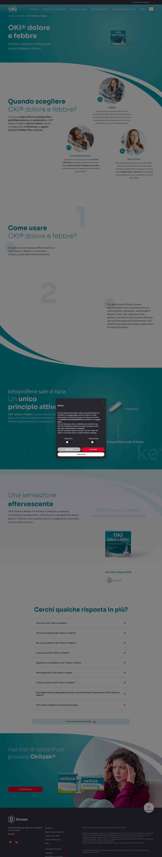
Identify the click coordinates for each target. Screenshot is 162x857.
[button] (103, 402)
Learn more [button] (81, 454)
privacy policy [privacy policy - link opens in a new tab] (73, 415)
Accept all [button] (93, 449)
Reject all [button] (69, 449)
